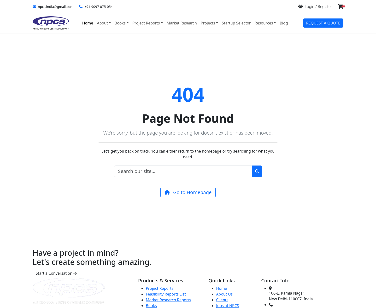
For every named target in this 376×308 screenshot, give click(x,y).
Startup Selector (236, 23)
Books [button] (120, 23)
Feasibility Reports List (166, 294)
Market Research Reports (168, 299)
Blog (284, 23)
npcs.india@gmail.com (53, 6)
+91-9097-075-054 (96, 6)
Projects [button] (208, 23)
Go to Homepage (188, 192)
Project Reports (159, 288)
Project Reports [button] (146, 23)
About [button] (102, 23)
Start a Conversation (56, 273)
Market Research (182, 23)
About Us (224, 294)
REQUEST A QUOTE (323, 23)
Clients (222, 299)
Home (87, 23)
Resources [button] (263, 23)
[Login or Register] (315, 6)
